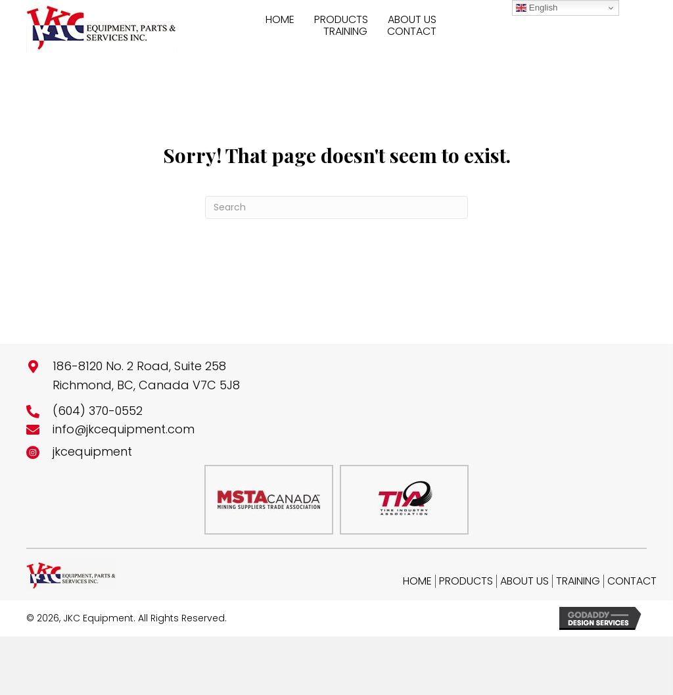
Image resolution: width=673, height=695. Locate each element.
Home (417, 581)
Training (578, 581)
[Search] (336, 207)
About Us (524, 581)
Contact (632, 581)
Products (466, 581)
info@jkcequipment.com (124, 429)
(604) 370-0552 (98, 410)
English (536, 8)
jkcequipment (92, 451)
